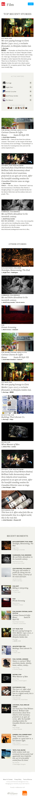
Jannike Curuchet (9, 91)
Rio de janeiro (7, 221)
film (10, 38)
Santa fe (5, 139)
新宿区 (3, 50)
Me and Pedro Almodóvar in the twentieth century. (14, 215)
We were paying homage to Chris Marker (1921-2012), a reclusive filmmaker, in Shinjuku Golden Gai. (16, 43)
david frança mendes (10, 95)
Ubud (3, 185)
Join (30, 4)
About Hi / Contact (8, 779)
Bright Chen (8, 87)
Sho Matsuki (8, 100)
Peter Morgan (7, 183)
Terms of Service (27, 779)
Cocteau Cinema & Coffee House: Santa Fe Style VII (15, 133)
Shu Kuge (5, 48)
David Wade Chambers (9, 137)
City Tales (4, 38)
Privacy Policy (17, 779)
